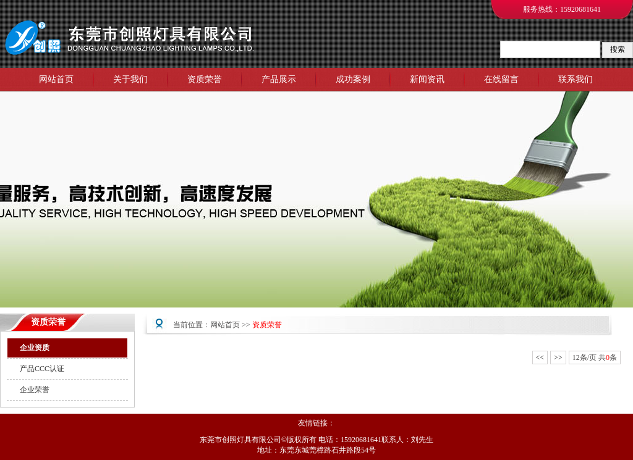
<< (540, 357)
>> (558, 357)
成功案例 (353, 79)
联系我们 (575, 79)
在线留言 (501, 79)
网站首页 (56, 79)
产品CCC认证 (42, 368)
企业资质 (34, 347)
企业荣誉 (34, 389)
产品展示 (278, 79)
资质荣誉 (204, 79)
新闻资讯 (427, 79)
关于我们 (130, 79)
